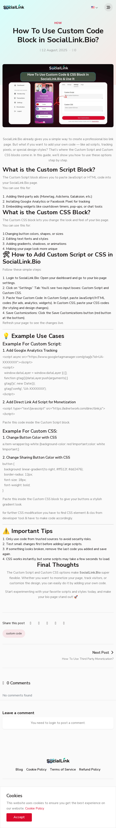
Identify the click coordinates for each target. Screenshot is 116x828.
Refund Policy (89, 769)
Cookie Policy (36, 769)
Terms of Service (63, 769)
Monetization (65, 402)
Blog (19, 769)
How (58, 23)
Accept (19, 817)
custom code (14, 633)
